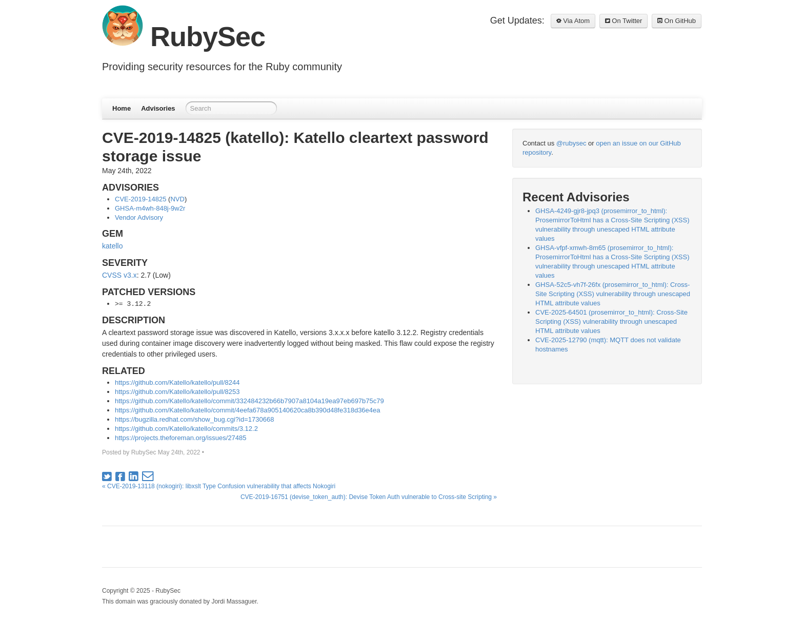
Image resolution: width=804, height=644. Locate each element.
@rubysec (571, 143)
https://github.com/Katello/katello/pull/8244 (177, 382)
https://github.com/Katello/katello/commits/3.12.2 (186, 428)
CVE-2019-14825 (140, 199)
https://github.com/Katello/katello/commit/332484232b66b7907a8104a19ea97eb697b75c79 (249, 401)
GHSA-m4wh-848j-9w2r (150, 208)
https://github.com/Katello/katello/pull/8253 (177, 392)
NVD (177, 199)
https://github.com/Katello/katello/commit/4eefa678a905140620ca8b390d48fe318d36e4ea (247, 410)
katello (112, 246)
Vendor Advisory (139, 217)
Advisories (158, 108)
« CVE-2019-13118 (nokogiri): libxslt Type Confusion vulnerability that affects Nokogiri (218, 486)
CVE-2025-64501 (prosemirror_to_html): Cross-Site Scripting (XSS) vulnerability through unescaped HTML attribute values (611, 321)
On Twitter (623, 21)
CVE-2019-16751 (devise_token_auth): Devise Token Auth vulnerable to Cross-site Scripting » (368, 497)
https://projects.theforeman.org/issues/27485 (181, 438)
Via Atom (573, 21)
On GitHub (676, 21)
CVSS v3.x (119, 275)
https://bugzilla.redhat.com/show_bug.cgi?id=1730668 (194, 419)
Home (121, 108)
